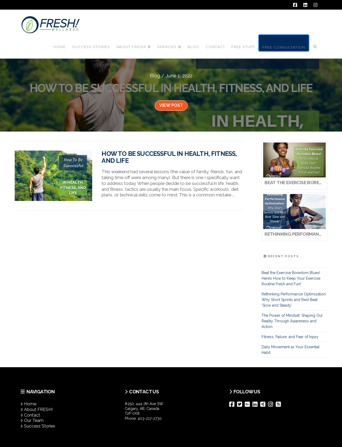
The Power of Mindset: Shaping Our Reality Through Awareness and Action (292, 321)
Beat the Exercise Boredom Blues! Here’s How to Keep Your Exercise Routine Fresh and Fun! (291, 278)
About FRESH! (37, 409)
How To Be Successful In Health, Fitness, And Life (169, 157)
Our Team (32, 420)
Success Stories (38, 426)
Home (28, 403)
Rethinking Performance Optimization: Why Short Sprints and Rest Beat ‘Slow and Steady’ (294, 299)
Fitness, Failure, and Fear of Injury (290, 337)
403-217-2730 (150, 418)
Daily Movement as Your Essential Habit (291, 350)
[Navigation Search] (315, 42)
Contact (30, 415)
